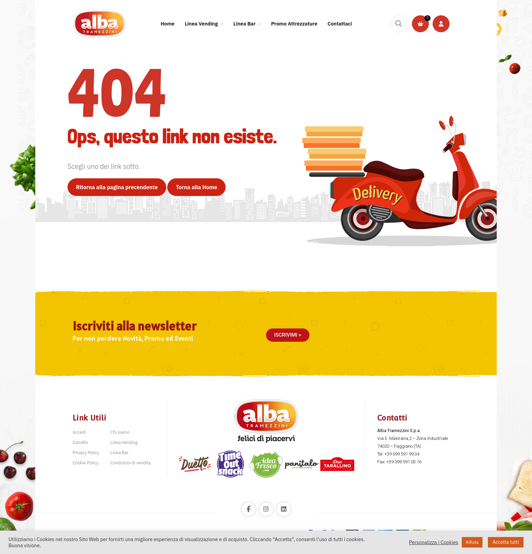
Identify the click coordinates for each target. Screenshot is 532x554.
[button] (287, 335)
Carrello (80, 442)
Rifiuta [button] (472, 542)
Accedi (79, 432)
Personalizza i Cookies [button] (433, 542)
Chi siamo (119, 432)
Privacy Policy (86, 452)
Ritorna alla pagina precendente (117, 187)
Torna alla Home (196, 187)
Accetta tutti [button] (506, 542)
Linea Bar (119, 452)
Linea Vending (123, 442)
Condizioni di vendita (130, 463)
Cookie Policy (85, 463)
